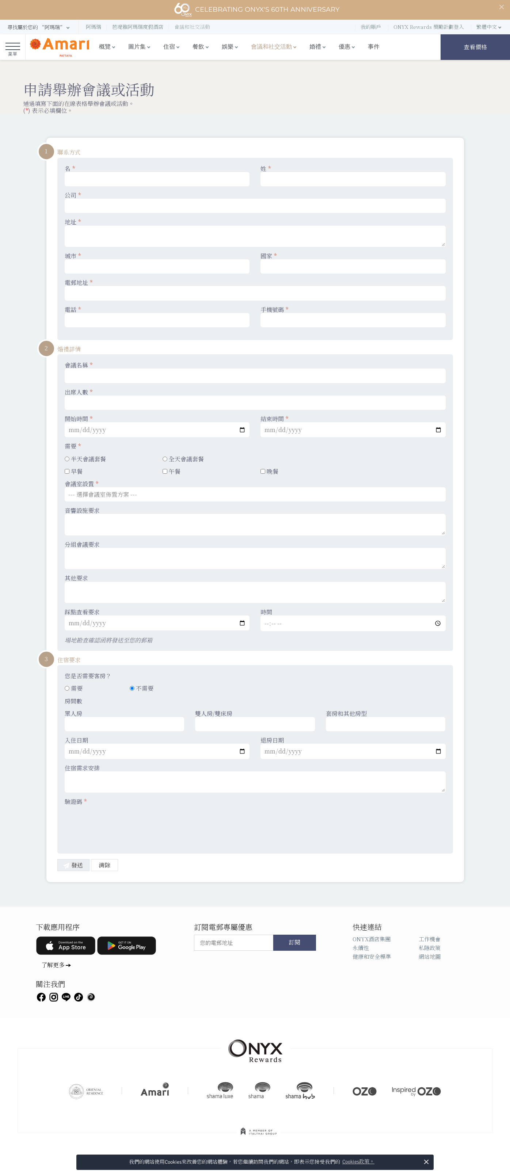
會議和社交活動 (271, 46)
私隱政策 (430, 947)
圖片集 (137, 46)
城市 (157, 263)
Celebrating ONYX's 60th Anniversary (256, 10)
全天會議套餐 (183, 458)
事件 (374, 46)
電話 (157, 316)
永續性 (361, 947)
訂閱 (294, 942)
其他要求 (255, 589)
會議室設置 (255, 490)
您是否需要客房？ (88, 675)
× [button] (426, 1161)
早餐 (74, 471)
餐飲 (198, 46)
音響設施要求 (255, 521)
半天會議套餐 (85, 458)
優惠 (344, 46)
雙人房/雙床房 (255, 720)
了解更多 (53, 965)
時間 (353, 620)
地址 (255, 232)
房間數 (73, 701)
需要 (73, 446)
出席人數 (255, 399)
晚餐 (269, 471)
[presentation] (120, 824)
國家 (353, 263)
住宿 (169, 46)
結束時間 (353, 426)
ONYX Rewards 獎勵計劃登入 (428, 26)
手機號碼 (353, 316)
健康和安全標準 (372, 956)
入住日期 (157, 748)
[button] (39, 27)
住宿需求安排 (255, 778)
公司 (255, 202)
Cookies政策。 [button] (358, 1162)
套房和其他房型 (386, 720)
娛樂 (227, 46)
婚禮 (315, 46)
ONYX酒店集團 (372, 939)
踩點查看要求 (157, 619)
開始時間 (157, 426)
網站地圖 (430, 956)
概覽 (105, 46)
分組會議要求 (255, 555)
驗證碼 (76, 801)
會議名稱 (255, 372)
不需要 (141, 688)
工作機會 (430, 939)
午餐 (171, 471)
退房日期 (353, 748)
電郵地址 (255, 289)
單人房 (124, 720)
